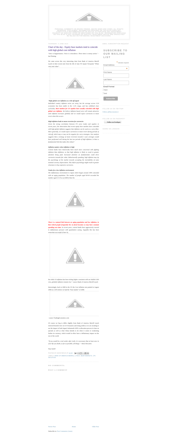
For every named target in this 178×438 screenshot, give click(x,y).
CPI (94, 355)
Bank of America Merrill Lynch (67, 355)
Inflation (52, 357)
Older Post (95, 427)
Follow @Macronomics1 (111, 112)
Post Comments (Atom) (64, 431)
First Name (107, 72)
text (105, 93)
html (105, 90)
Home (74, 427)
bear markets (86, 355)
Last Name (107, 79)
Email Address (115, 65)
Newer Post (52, 427)
